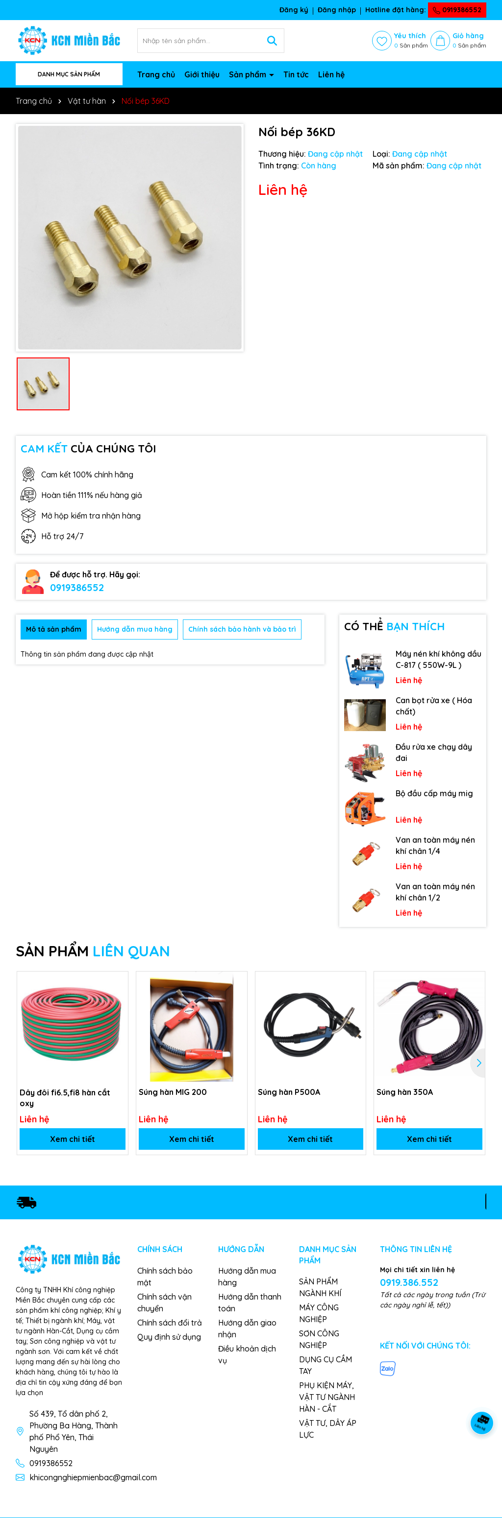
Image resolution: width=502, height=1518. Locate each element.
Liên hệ (331, 74)
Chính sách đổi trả (169, 1323)
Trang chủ (156, 74)
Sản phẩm (248, 74)
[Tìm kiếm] (272, 40)
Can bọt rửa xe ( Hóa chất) (434, 705)
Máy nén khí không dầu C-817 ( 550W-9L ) (438, 659)
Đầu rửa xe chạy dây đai (434, 752)
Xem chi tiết (72, 1139)
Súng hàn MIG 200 (173, 1092)
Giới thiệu (202, 74)
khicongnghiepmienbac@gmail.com (93, 1477)
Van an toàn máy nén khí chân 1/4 (435, 845)
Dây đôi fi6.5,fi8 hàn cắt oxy (65, 1097)
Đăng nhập (337, 9)
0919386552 (457, 9)
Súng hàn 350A (404, 1092)
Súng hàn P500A (289, 1092)
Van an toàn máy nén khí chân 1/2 (435, 891)
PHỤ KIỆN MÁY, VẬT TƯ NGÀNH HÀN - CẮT (327, 1397)
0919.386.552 (409, 1282)
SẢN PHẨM (93, 951)
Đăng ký (293, 9)
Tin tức (296, 74)
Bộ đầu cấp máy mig (434, 793)
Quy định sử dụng (169, 1337)
